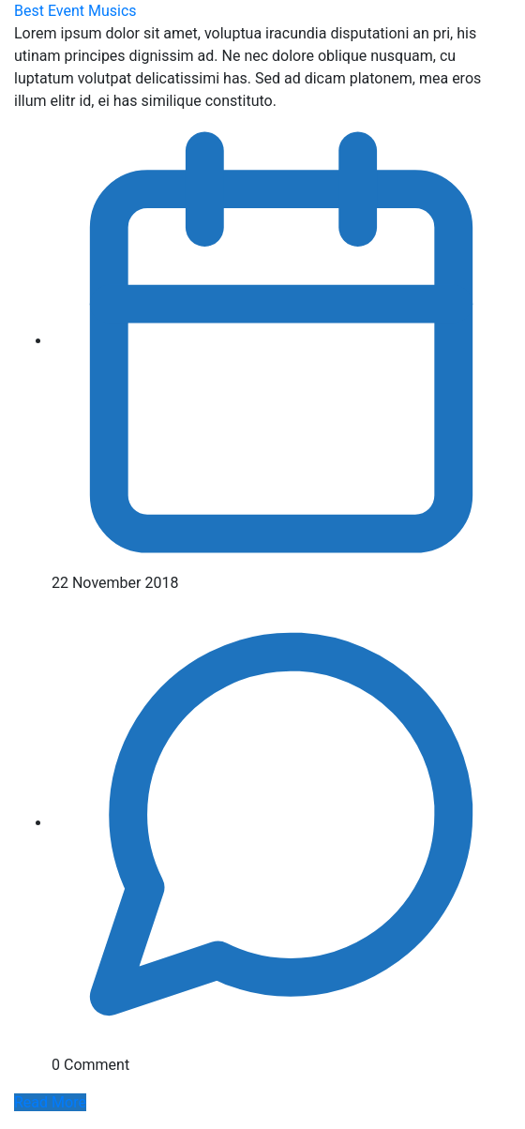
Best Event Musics (75, 11)
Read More (50, 1102)
